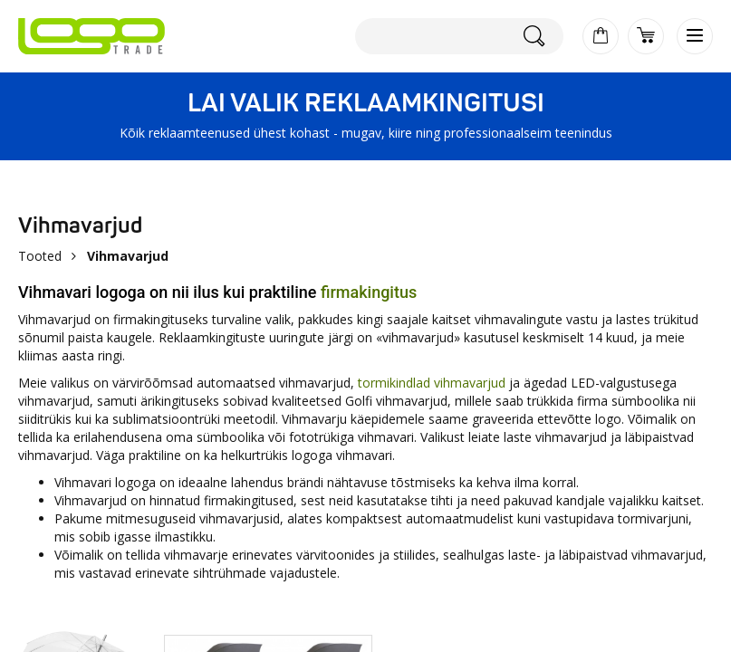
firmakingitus (369, 292)
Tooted (40, 255)
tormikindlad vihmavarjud (431, 382)
